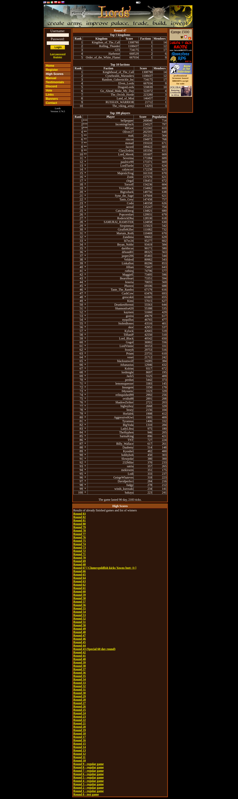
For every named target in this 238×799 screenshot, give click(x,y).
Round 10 (79, 760)
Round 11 (79, 757)
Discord (51, 86)
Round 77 (79, 534)
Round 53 (79, 615)
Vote (49, 90)
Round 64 (79, 578)
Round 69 (79, 561)
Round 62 (79, 584)
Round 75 (79, 540)
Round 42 (79, 652)
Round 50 (79, 625)
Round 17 (79, 737)
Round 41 (79, 655)
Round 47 (79, 635)
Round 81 (79, 520)
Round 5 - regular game (88, 777)
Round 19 (79, 730)
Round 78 (79, 530)
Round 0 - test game (86, 794)
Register (57, 57)
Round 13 (79, 750)
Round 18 (79, 733)
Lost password (58, 54)
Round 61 (79, 588)
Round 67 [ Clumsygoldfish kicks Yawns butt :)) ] (104, 567)
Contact (51, 102)
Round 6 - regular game (88, 774)
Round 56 (79, 605)
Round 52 (79, 618)
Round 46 (79, 638)
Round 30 (79, 693)
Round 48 (79, 632)
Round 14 (79, 747)
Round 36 (79, 672)
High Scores (54, 74)
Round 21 (79, 723)
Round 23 (79, 716)
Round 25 (79, 709)
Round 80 (79, 523)
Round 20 (79, 726)
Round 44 (79, 645)
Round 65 (79, 574)
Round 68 (79, 564)
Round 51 (79, 622)
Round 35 (79, 676)
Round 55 (79, 608)
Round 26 (79, 706)
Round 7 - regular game (88, 770)
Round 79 (79, 527)
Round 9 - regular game (88, 764)
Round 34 (79, 679)
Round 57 (79, 601)
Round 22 (79, 720)
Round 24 (79, 713)
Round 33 (79, 682)
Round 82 (79, 517)
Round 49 (79, 628)
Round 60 (79, 591)
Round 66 (79, 571)
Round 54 (79, 611)
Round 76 (79, 537)
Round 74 (79, 544)
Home (50, 65)
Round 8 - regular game (88, 767)
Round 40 (79, 659)
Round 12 (79, 753)
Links (50, 94)
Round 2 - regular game (88, 787)
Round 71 (79, 554)
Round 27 (79, 703)
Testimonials (55, 82)
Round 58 (79, 598)
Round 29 (79, 696)
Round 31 (79, 689)
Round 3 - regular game (88, 784)
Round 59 (79, 594)
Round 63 (79, 581)
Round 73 (79, 547)
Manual (51, 78)
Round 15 (79, 743)
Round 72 (79, 551)
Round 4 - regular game (88, 780)
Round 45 (79, 642)
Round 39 (79, 662)
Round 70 (79, 557)
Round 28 (79, 699)
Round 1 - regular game (88, 791)
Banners (52, 98)
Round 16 (79, 740)
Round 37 (79, 669)
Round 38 (79, 665)
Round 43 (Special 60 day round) (94, 649)
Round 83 (79, 513)
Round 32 (79, 686)
